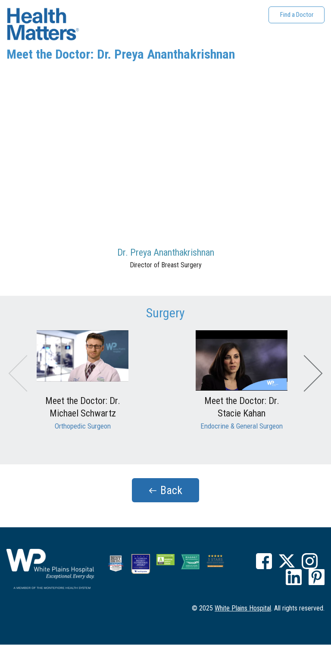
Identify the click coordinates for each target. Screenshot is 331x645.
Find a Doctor (296, 15)
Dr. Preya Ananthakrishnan (165, 252)
